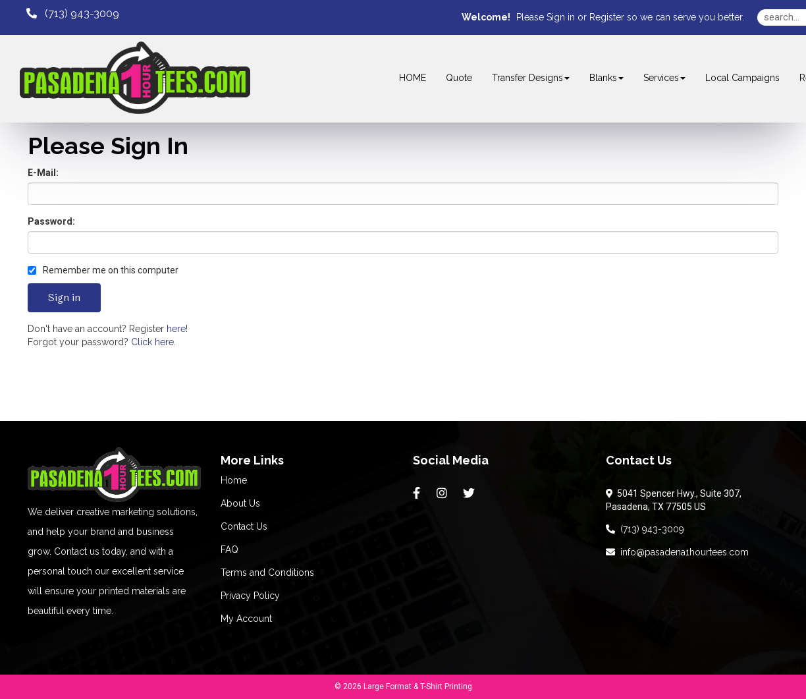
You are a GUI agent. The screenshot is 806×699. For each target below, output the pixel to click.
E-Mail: (43, 172)
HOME (412, 77)
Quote (459, 77)
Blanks (606, 77)
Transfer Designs (531, 77)
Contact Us (244, 526)
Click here (152, 342)
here (176, 328)
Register (606, 17)
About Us (240, 503)
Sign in (561, 17)
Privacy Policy (250, 595)
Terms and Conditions (267, 572)
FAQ (229, 549)
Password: (51, 221)
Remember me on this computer (103, 270)
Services (664, 77)
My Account (246, 618)
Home (234, 480)
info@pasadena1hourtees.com (677, 552)
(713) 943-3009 (645, 529)
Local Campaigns (742, 77)
